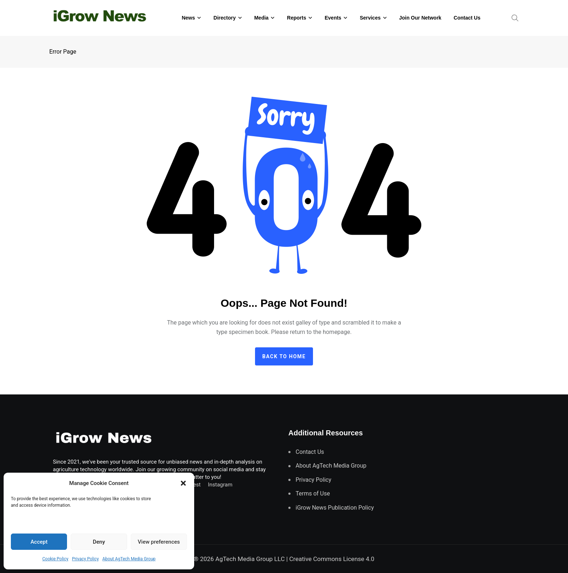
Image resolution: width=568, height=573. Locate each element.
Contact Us (467, 18)
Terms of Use (313, 493)
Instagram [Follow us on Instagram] (220, 484)
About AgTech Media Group (129, 558)
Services (370, 18)
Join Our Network (420, 18)
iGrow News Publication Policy (335, 507)
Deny (99, 542)
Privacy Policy (85, 558)
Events (333, 18)
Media (261, 18)
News (188, 18)
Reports (296, 18)
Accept (38, 542)
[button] (183, 483)
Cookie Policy (55, 558)
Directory (224, 18)
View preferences (159, 542)
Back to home (284, 356)
